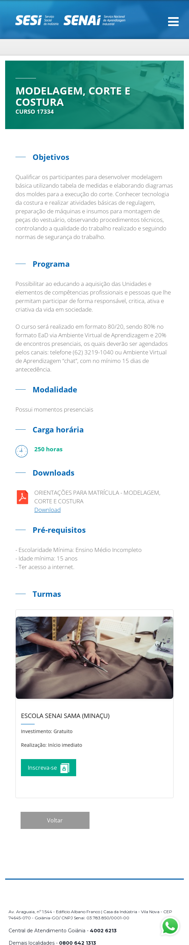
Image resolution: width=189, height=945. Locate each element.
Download (47, 510)
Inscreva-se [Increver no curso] (48, 768)
